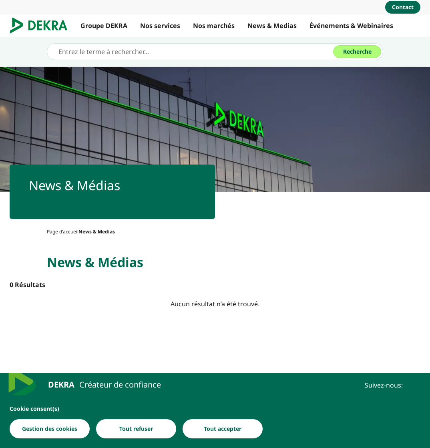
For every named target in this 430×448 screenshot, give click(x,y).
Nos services (160, 25)
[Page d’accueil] (62, 231)
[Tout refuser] (136, 429)
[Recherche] (357, 51)
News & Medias (272, 25)
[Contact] (402, 7)
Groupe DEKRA (103, 25)
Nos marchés (214, 25)
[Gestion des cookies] (50, 429)
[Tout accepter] (223, 429)
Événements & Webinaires (351, 25)
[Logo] (42, 25)
